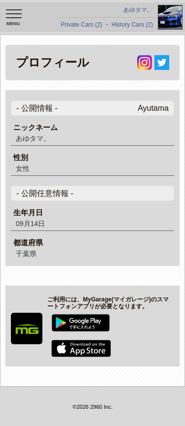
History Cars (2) (132, 24)
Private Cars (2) (81, 24)
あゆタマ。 (138, 9)
